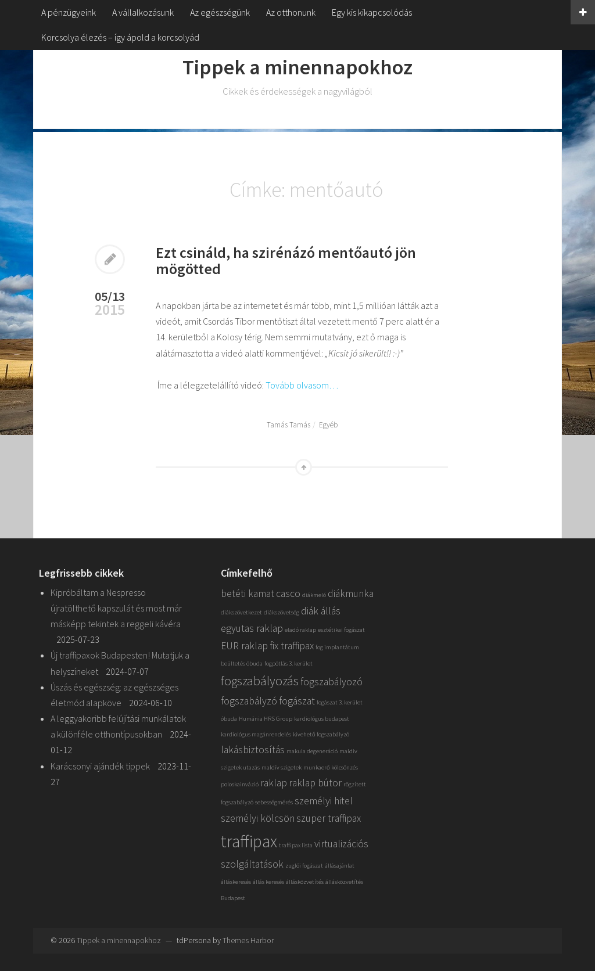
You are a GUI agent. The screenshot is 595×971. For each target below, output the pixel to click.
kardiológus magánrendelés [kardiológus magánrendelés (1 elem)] (256, 734)
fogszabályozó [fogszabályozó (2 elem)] (331, 681)
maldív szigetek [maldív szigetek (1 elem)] (281, 767)
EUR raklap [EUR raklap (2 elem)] (244, 645)
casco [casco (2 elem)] (288, 593)
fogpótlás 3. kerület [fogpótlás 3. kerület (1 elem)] (288, 663)
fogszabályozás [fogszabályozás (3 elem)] (260, 680)
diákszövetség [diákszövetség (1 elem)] (281, 612)
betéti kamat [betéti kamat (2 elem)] (247, 593)
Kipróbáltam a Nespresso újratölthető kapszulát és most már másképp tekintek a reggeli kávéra (116, 608)
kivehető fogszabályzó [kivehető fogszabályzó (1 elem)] (321, 734)
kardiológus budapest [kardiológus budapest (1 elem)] (321, 718)
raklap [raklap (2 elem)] (273, 782)
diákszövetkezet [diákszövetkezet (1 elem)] (241, 612)
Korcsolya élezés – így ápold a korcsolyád (120, 37)
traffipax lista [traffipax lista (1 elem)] (296, 845)
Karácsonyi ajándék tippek (100, 766)
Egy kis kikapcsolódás (372, 12)
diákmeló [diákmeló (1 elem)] (314, 595)
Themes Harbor (248, 940)
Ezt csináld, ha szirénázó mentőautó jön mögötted (286, 261)
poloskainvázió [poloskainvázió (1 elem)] (240, 784)
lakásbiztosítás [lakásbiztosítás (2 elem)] (253, 749)
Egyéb (328, 425)
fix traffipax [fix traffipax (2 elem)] (292, 645)
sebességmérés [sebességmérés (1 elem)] (274, 802)
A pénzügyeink (68, 12)
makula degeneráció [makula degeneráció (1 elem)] (312, 751)
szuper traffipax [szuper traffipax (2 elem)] (328, 818)
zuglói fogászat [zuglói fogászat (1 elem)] (304, 865)
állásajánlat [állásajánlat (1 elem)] (339, 865)
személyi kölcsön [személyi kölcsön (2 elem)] (258, 818)
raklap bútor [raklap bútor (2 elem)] (315, 782)
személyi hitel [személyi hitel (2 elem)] (324, 800)
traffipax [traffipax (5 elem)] (249, 841)
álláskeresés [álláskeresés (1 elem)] (236, 882)
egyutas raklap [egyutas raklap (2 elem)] (252, 628)
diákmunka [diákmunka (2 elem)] (351, 593)
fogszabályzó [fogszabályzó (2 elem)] (249, 701)
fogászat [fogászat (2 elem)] (297, 701)
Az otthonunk (291, 12)
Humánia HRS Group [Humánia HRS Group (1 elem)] (265, 718)
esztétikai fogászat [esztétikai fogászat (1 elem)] (341, 630)
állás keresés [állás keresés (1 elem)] (268, 882)
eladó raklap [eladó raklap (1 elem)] (300, 630)
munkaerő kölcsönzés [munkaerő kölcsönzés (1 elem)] (330, 767)
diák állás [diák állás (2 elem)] (320, 611)
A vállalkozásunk (143, 12)
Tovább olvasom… (302, 385)
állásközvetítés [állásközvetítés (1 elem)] (305, 882)
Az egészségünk (220, 12)
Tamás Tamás (288, 425)
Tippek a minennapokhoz (297, 67)
